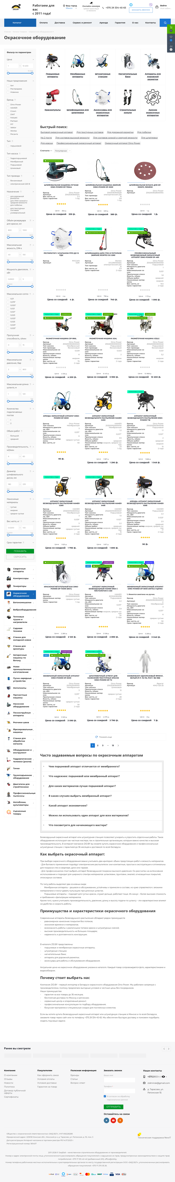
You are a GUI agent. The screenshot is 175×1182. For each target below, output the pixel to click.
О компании (10, 1075)
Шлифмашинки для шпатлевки (78, 111)
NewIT (167, 1137)
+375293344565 (156, 1076)
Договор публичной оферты (15, 1091)
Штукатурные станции (102, 75)
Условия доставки (47, 1083)
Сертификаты (11, 1097)
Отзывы (8, 1079)
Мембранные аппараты (77, 75)
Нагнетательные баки (128, 75)
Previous (164, 1049)
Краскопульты (53, 109)
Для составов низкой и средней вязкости (115, 137)
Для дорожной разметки (120, 132)
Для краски (47, 143)
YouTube (113, 1120)
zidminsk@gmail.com (159, 1083)
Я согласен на (118, 1098)
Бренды (75, 1075)
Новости (8, 1083)
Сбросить (20, 557)
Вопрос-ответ (78, 1083)
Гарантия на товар (47, 1086)
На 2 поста (46, 137)
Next (168, 1049)
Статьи (74, 1079)
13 (113, 745)
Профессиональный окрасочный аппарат (79, 143)
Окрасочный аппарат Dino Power (122, 143)
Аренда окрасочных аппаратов (153, 112)
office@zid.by (110, 1159)
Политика (9, 1086)
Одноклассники (120, 1120)
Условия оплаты (46, 1079)
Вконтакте (106, 1120)
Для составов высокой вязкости (72, 137)
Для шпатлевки (149, 137)
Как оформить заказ (48, 1075)
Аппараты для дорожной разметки (153, 77)
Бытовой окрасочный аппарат (57, 132)
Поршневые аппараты (52, 75)
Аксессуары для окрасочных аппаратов (103, 112)
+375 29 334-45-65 (116, 7)
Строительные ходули (128, 111)
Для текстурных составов (90, 132)
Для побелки (144, 132)
